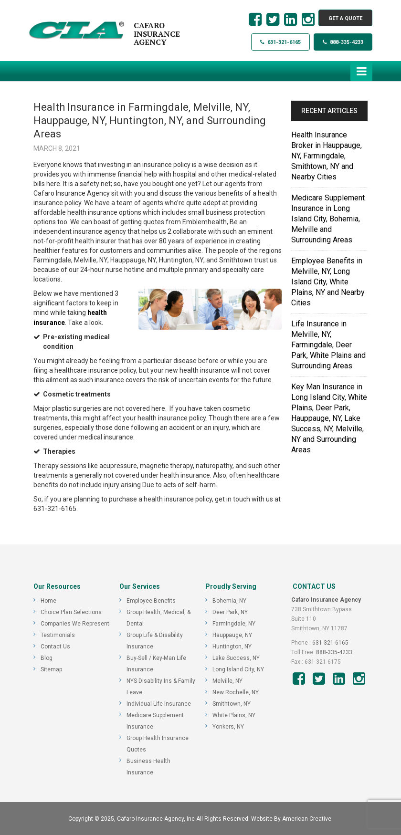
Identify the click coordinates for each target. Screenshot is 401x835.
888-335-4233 (343, 42)
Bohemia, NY (229, 600)
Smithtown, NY (231, 703)
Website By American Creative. (292, 818)
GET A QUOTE (345, 18)
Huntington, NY (232, 646)
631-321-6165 (280, 42)
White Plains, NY (233, 714)
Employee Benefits (151, 600)
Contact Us (55, 646)
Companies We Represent (75, 623)
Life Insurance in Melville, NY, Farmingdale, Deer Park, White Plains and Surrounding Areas (328, 344)
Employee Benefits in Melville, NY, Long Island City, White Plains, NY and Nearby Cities (328, 281)
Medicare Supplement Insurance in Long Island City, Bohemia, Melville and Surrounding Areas (328, 218)
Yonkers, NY (228, 726)
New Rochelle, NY (235, 692)
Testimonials (58, 634)
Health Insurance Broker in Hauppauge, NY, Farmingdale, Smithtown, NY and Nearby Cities (326, 155)
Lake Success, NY (236, 657)
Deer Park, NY (230, 611)
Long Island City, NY (238, 669)
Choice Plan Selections (71, 611)
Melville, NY (227, 680)
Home (48, 600)
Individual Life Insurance (159, 703)
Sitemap (51, 669)
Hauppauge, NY (232, 634)
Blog (47, 657)
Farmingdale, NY (233, 623)
